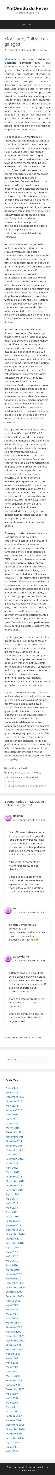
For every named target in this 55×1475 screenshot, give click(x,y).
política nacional (17, 768)
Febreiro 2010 (14, 1274)
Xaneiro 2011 (13, 1225)
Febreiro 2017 (14, 1110)
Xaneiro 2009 (13, 1331)
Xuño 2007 (12, 1398)
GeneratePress (27, 1470)
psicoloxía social (13, 777)
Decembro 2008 (15, 1336)
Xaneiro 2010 (13, 1278)
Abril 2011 (12, 1212)
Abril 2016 (12, 1114)
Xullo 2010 (12, 1252)
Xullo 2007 (12, 1393)
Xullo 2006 (12, 1447)
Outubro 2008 (14, 1345)
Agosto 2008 (13, 1353)
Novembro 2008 (15, 1340)
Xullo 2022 (12, 1092)
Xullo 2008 (12, 1358)
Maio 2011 (12, 1207)
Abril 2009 (12, 1318)
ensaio (18, 772)
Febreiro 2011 (14, 1221)
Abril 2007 (12, 1407)
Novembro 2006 (15, 1429)
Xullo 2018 (12, 1105)
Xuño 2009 (12, 1309)
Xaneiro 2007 (13, 1420)
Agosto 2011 (13, 1194)
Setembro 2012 (15, 1158)
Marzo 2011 (13, 1216)
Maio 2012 (12, 1163)
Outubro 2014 (14, 1141)
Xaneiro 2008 (13, 1385)
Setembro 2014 (15, 1145)
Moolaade (14, 781)
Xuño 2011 (12, 1203)
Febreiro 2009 (14, 1327)
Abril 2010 (12, 1265)
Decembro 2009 (15, 1283)
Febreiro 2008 (14, 1380)
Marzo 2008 (13, 1376)
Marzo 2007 (13, 1411)
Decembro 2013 (15, 1150)
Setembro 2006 (15, 1438)
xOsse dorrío (31, 777)
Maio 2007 (12, 1402)
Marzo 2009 (13, 1322)
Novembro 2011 (15, 1181)
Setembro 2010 (15, 1243)
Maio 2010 (12, 1260)
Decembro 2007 (15, 1389)
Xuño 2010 (12, 1256)
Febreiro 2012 (14, 1176)
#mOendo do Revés (27, 8)
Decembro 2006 (15, 1424)
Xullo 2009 (12, 1305)
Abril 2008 (12, 1371)
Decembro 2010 (15, 1229)
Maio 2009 (12, 1314)
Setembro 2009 (15, 1296)
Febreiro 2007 (14, 1415)
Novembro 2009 (15, 1287)
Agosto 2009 (13, 1300)
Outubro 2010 (14, 1238)
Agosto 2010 (13, 1247)
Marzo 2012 (13, 1172)
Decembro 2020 (15, 1096)
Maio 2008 (12, 1367)
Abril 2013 (12, 1154)
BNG (10, 772)
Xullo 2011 (12, 1198)
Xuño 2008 (12, 1362)
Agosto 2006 (13, 1442)
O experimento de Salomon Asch (27, 786)
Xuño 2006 (12, 1451)
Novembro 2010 (15, 1234)
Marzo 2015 (13, 1128)
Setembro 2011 (15, 1190)
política (36, 772)
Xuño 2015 (12, 1119)
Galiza (27, 772)
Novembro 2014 (15, 1136)
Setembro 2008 (15, 1349)
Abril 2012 (12, 1167)
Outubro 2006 (14, 1433)
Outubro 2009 (14, 1291)
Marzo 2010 (13, 1269)
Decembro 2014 (15, 1132)
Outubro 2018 (14, 1101)
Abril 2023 (12, 1088)
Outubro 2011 (14, 1185)
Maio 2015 (12, 1123)
